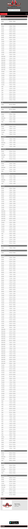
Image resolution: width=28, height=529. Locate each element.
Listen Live (4, 14)
